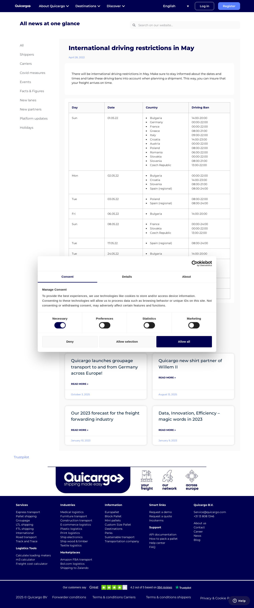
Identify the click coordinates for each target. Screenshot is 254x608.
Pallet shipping (26, 516)
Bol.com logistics (72, 563)
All (22, 45)
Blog (197, 540)
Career (198, 531)
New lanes (28, 100)
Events (25, 82)
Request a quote (160, 516)
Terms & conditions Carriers (114, 597)
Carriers (26, 64)
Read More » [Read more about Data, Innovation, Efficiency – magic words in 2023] (167, 429)
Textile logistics (71, 545)
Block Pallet (113, 516)
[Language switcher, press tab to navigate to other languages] (176, 6)
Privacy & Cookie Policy (218, 598)
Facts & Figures (32, 91)
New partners (30, 109)
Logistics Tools (26, 548)
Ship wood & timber (74, 541)
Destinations (113, 529)
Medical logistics (72, 512)
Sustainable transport (120, 537)
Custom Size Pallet (118, 524)
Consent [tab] (68, 276)
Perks (109, 533)
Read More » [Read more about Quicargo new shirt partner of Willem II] (167, 377)
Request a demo (160, 512)
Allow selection (127, 341)
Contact (199, 527)
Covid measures (32, 73)
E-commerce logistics (75, 524)
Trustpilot (21, 457)
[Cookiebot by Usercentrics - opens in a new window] (194, 264)
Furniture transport (73, 516)
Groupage (23, 520)
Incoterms (156, 520)
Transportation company (122, 541)
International (25, 533)
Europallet (112, 512)
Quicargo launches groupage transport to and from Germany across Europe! (104, 367)
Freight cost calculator (32, 563)
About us (200, 523)
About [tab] (186, 276)
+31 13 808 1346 (204, 516)
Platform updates (34, 118)
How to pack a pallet (163, 538)
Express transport (28, 512)
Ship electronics (71, 537)
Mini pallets (113, 520)
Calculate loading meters (33, 555)
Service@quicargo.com (210, 512)
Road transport (26, 537)
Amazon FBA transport (76, 559)
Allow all (184, 341)
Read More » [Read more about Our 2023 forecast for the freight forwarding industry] (79, 429)
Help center (157, 543)
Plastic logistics (71, 529)
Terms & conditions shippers (168, 597)
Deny (70, 341)
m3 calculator (25, 559)
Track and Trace (26, 541)
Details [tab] (127, 276)
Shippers (27, 54)
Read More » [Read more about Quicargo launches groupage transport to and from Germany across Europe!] (79, 383)
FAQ (152, 547)
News (197, 535)
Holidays (26, 128)
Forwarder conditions (69, 597)
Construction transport (76, 520)
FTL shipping (25, 529)
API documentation (162, 534)
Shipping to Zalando (74, 568)
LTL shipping (24, 524)
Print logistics (70, 533)
